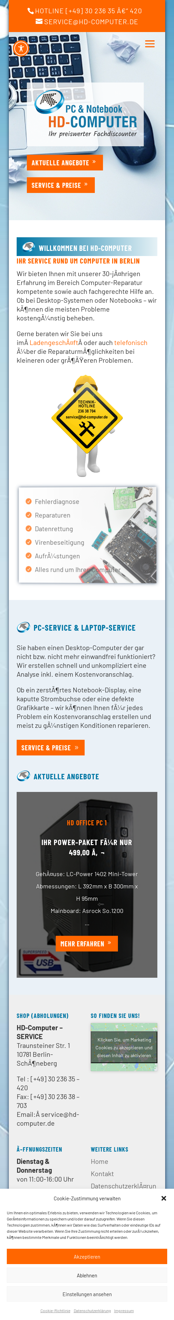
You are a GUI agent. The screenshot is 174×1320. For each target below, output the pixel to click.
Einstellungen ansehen (87, 1294)
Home (99, 1161)
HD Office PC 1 (87, 838)
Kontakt (102, 1173)
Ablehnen (87, 1275)
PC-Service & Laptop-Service (85, 627)
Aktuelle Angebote (60, 163)
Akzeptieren (87, 1257)
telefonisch (130, 342)
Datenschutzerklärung (92, 1310)
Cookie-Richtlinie (55, 1310)
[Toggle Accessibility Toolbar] (21, 48)
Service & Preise (56, 185)
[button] (163, 1198)
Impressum (124, 1310)
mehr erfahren (82, 960)
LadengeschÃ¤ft (54, 342)
